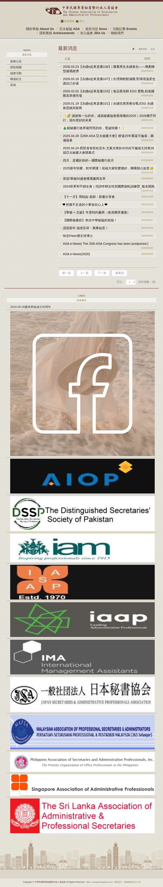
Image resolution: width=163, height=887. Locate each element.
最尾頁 (119, 273)
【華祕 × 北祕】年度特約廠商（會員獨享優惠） (109, 212)
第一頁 (66, 273)
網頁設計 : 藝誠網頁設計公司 (127, 882)
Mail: (88, 882)
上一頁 (84, 273)
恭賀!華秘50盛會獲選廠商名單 (109, 178)
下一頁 (102, 273)
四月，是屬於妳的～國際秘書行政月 (109, 160)
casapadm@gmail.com (102, 882)
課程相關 (16, 67)
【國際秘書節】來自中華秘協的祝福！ (109, 220)
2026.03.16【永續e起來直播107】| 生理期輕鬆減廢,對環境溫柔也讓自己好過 (109, 81)
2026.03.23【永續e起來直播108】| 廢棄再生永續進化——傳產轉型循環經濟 (109, 69)
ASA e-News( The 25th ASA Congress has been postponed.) (109, 244)
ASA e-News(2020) (109, 254)
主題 (109, 59)
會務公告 (16, 61)
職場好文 (16, 79)
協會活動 (16, 73)
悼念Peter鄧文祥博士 (109, 236)
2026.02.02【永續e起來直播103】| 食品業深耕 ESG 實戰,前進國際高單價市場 (109, 93)
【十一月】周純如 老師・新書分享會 (109, 197)
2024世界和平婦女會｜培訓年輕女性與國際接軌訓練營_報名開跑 (109, 187)
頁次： (121, 281)
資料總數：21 (147, 281)
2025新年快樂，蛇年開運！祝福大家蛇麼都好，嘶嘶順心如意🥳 (109, 169)
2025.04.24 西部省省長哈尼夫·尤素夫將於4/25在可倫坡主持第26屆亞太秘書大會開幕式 (109, 150)
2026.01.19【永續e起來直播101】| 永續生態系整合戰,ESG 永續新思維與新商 (109, 106)
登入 (82, 21)
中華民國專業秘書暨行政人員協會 (81, 10)
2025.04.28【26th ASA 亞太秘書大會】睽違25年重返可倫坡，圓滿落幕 (109, 138)
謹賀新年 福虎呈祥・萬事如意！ (109, 228)
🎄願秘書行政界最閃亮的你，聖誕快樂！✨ (109, 128)
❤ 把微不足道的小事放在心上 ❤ (109, 204)
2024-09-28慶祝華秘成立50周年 (30, 307)
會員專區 (69, 21)
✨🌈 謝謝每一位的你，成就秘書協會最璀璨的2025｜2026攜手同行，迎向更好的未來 (109, 118)
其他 (13, 85)
